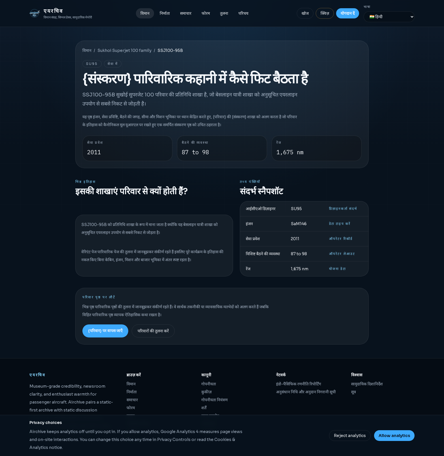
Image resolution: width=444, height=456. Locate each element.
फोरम (206, 13)
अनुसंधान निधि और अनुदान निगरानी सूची (306, 391)
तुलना (224, 13)
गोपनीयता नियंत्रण (214, 399)
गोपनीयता (208, 384)
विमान (145, 13)
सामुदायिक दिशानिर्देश (367, 384)
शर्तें (203, 407)
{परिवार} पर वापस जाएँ (105, 330)
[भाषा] (389, 16)
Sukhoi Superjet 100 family (124, 50)
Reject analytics (350, 435)
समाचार (185, 13)
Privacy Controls (174, 439)
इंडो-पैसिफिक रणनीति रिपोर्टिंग (298, 384)
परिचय (243, 13)
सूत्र (353, 391)
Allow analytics (394, 435)
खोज (305, 13)
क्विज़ (325, 13)
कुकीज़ (206, 391)
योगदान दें (348, 13)
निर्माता (165, 13)
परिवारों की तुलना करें (153, 330)
